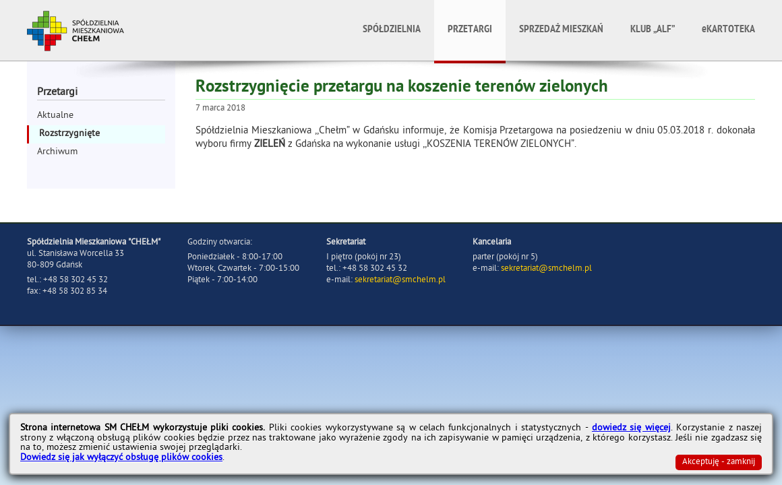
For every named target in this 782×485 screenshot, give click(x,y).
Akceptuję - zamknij (718, 462)
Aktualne (55, 116)
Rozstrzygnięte (69, 134)
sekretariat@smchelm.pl (400, 281)
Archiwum (57, 152)
